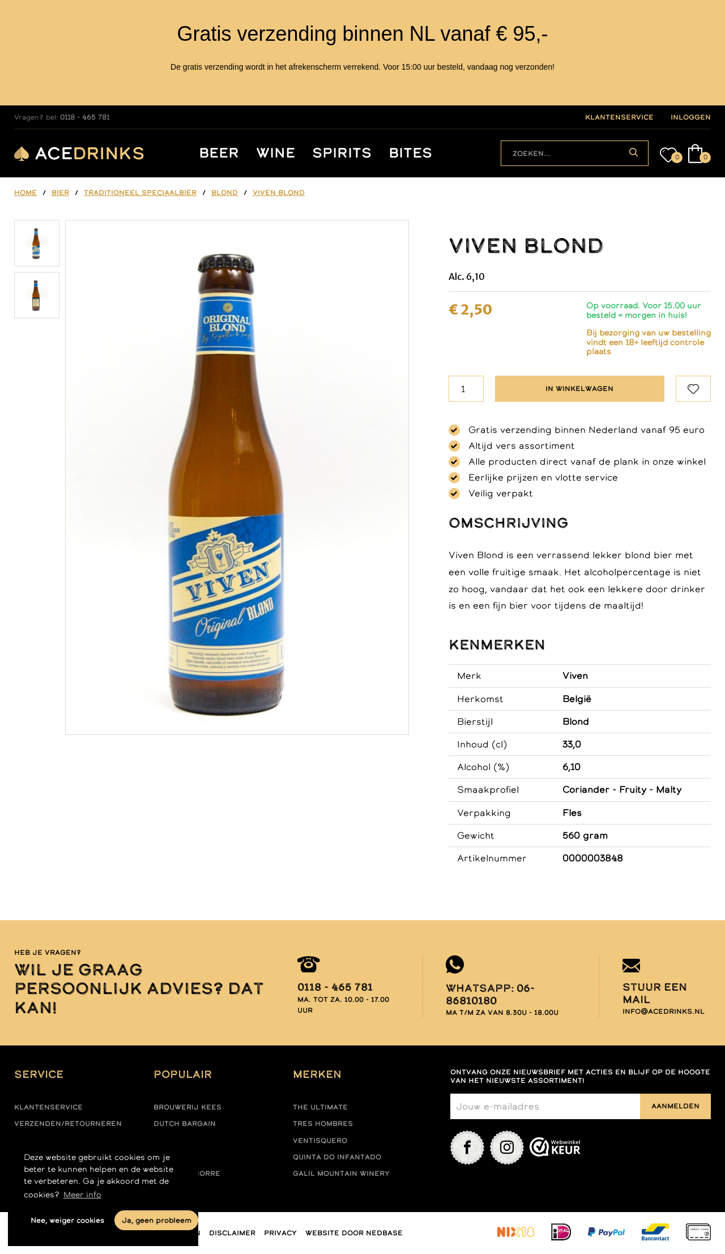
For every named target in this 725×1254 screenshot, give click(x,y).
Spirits (342, 153)
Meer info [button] (82, 1194)
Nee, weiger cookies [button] (67, 1220)
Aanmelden (675, 1106)
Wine (275, 153)
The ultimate (320, 1107)
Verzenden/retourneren (68, 1123)
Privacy (280, 1233)
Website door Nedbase (354, 1233)
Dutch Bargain (184, 1123)
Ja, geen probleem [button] (156, 1220)
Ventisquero (320, 1140)
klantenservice (619, 117)
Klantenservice (48, 1107)
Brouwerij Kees (187, 1107)
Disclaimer (232, 1233)
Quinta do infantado (337, 1157)
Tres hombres (323, 1123)
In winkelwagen (579, 388)
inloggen (691, 117)
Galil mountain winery (341, 1173)
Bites (410, 153)
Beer (219, 153)
